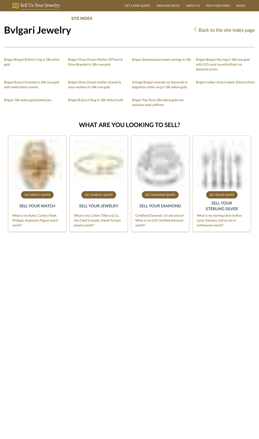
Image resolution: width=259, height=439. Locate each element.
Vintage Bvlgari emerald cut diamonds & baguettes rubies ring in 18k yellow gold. (159, 84)
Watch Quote (186, 356)
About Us (96, 350)
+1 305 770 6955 (178, 423)
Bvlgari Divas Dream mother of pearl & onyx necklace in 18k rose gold (94, 84)
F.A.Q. (94, 356)
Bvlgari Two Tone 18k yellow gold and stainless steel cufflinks (158, 102)
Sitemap (95, 382)
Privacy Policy (99, 369)
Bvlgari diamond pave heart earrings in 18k (161, 59)
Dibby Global (143, 427)
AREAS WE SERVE (167, 5)
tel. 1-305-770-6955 (14, 394)
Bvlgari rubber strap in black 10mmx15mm (225, 82)
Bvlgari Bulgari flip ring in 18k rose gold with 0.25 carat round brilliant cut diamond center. (223, 64)
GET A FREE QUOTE (137, 5)
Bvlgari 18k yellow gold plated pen (27, 100)
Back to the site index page (224, 30)
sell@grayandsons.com (16, 389)
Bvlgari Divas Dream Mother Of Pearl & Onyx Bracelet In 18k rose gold (95, 61)
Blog (93, 376)
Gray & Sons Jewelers (15, 350)
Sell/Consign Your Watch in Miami (113, 363)
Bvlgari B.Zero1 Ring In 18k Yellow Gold (95, 100)
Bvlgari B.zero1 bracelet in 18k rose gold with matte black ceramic (31, 84)
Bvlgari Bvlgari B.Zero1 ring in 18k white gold (31, 61)
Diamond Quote (188, 369)
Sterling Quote (187, 376)
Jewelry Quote (187, 363)
